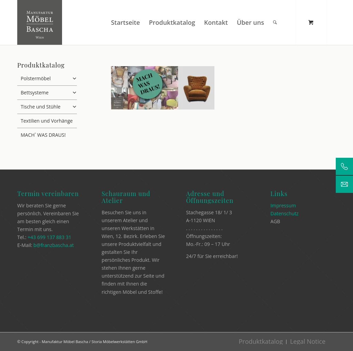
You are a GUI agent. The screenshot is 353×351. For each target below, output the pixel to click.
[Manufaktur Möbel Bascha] (39, 22)
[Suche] (275, 22)
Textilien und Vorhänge (47, 120)
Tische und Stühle (49, 107)
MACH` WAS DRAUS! (43, 135)
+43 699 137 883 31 (49, 237)
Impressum (283, 205)
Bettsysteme (49, 93)
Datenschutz (285, 213)
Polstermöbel (49, 78)
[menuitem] (125, 22)
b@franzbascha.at (53, 245)
